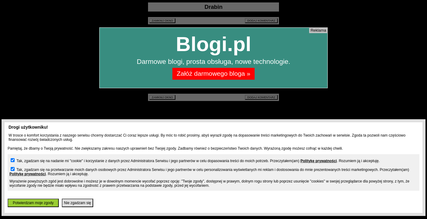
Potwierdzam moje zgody (33, 203)
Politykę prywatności (318, 161)
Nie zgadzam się (77, 203)
